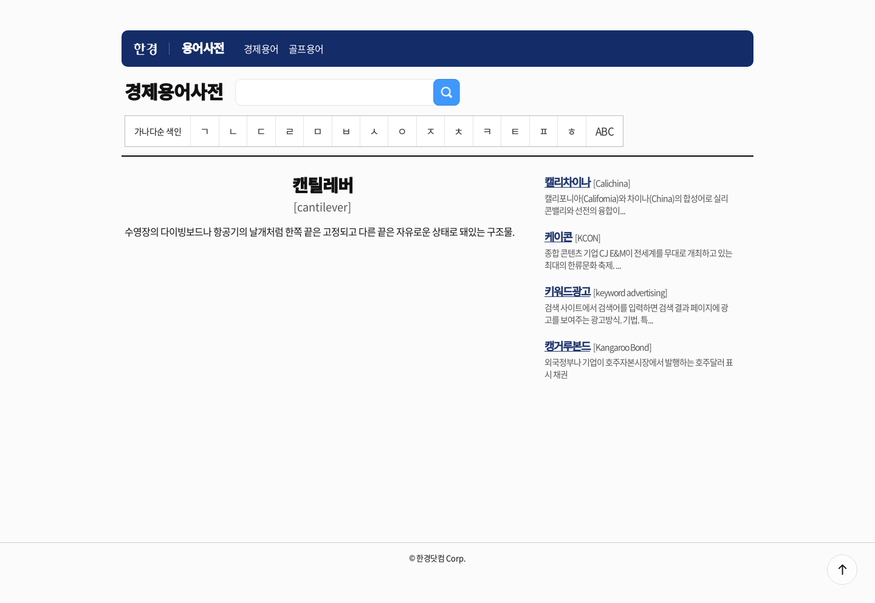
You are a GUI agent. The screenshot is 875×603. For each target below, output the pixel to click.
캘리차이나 (567, 181)
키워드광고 (567, 291)
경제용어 (261, 48)
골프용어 (306, 48)
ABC (604, 130)
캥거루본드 (567, 345)
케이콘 (558, 236)
